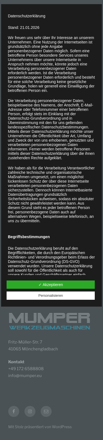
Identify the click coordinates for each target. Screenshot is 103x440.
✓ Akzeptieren (50, 284)
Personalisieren (50, 295)
